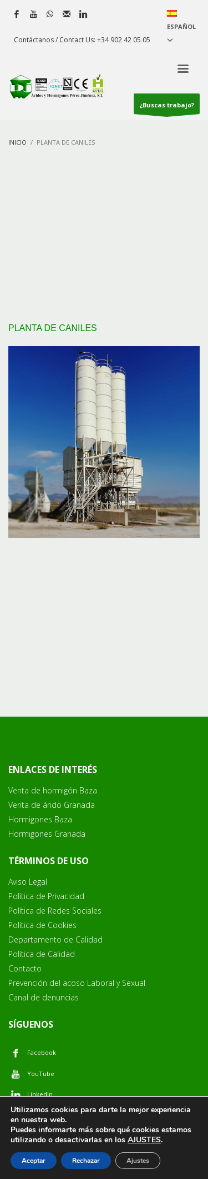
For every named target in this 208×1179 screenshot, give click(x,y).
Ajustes (137, 1160)
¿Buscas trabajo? (167, 107)
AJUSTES (144, 1140)
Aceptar (33, 1160)
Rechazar (86, 1160)
